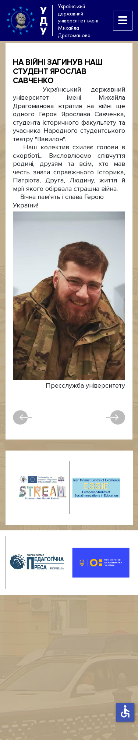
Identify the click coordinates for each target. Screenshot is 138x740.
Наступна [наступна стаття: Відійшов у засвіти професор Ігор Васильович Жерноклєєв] (115, 417)
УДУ (43, 21)
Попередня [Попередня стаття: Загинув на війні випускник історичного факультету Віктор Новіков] (22, 417)
